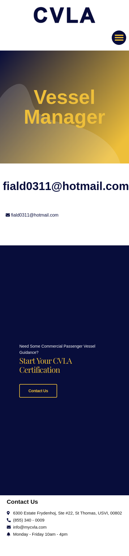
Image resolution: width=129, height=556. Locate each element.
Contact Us (38, 390)
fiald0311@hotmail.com (34, 215)
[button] (119, 37)
